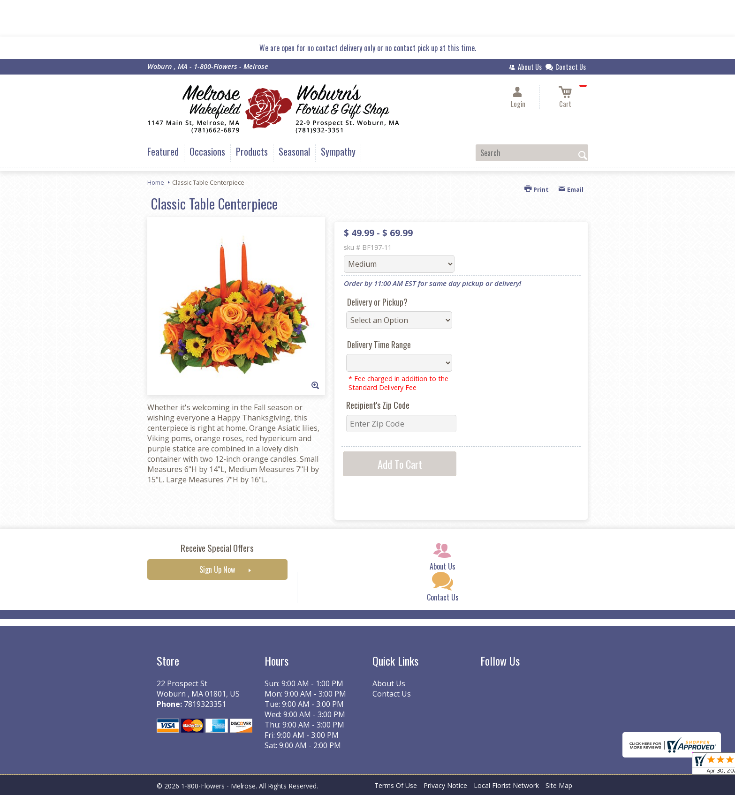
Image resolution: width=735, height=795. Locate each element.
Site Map (559, 785)
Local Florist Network (506, 785)
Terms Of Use (395, 785)
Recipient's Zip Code (377, 405)
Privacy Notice (445, 785)
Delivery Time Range (379, 344)
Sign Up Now (217, 569)
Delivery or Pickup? (377, 302)
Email (570, 189)
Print (536, 189)
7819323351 (205, 704)
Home (155, 182)
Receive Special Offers (217, 548)
